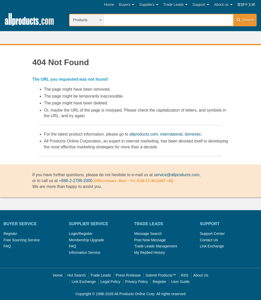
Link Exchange (212, 246)
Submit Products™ (161, 275)
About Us (200, 275)
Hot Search (76, 275)
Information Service (84, 252)
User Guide (180, 282)
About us (223, 4)
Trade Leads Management (155, 246)
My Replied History (149, 252)
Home (109, 5)
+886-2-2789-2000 (76, 180)
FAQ (7, 246)
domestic (193, 134)
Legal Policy (110, 282)
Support (200, 4)
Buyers (126, 4)
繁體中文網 (246, 5)
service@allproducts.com (176, 175)
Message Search (148, 234)
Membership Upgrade (86, 240)
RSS (184, 275)
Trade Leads (175, 4)
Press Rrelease (128, 275)
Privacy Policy (136, 282)
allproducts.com (143, 134)
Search (245, 20)
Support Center (212, 234)
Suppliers (148, 4)
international (171, 134)
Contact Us (209, 240)
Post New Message (150, 240)
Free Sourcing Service (22, 240)
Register (10, 234)
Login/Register (81, 234)
